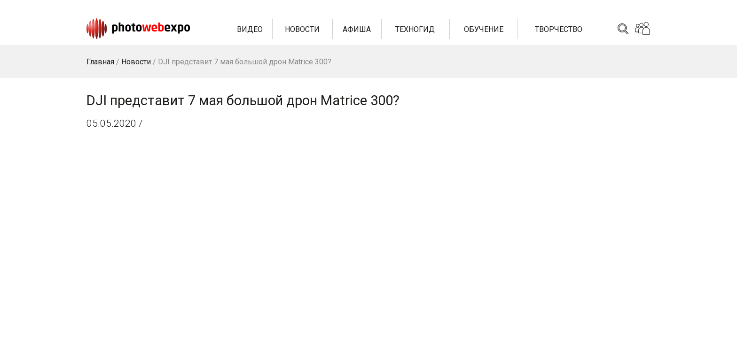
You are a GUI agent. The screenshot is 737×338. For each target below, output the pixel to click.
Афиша (357, 29)
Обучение (483, 29)
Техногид (415, 29)
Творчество (558, 29)
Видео (250, 29)
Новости (302, 29)
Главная (100, 61)
